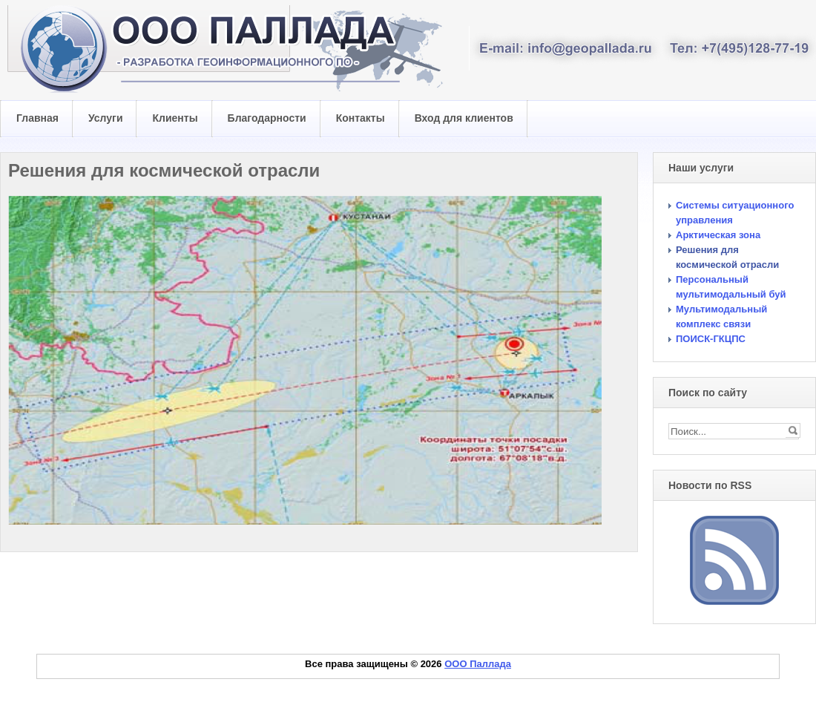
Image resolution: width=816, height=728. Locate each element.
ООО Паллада (477, 663)
